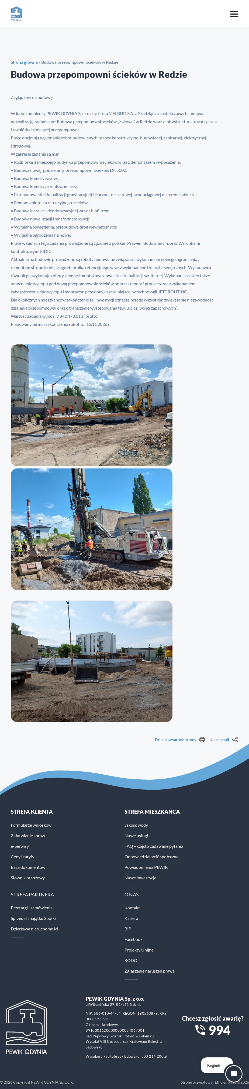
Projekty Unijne (139, 949)
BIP (127, 928)
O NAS (131, 894)
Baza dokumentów (28, 867)
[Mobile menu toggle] (234, 13)
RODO (130, 960)
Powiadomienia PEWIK (146, 867)
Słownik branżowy (28, 877)
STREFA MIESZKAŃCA (152, 811)
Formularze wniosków (31, 824)
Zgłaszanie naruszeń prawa (149, 970)
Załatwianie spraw (28, 835)
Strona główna (24, 62)
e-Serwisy (20, 846)
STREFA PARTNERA (32, 894)
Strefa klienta (32, 811)
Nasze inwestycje (140, 877)
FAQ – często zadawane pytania (153, 846)
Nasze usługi (136, 835)
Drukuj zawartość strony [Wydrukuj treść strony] (180, 739)
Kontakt (132, 907)
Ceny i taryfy (22, 856)
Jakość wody (136, 824)
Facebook (133, 939)
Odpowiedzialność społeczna (151, 856)
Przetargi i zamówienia (32, 907)
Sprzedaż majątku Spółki (33, 918)
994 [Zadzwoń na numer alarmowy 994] (219, 1030)
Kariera (131, 918)
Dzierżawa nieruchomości (34, 928)
